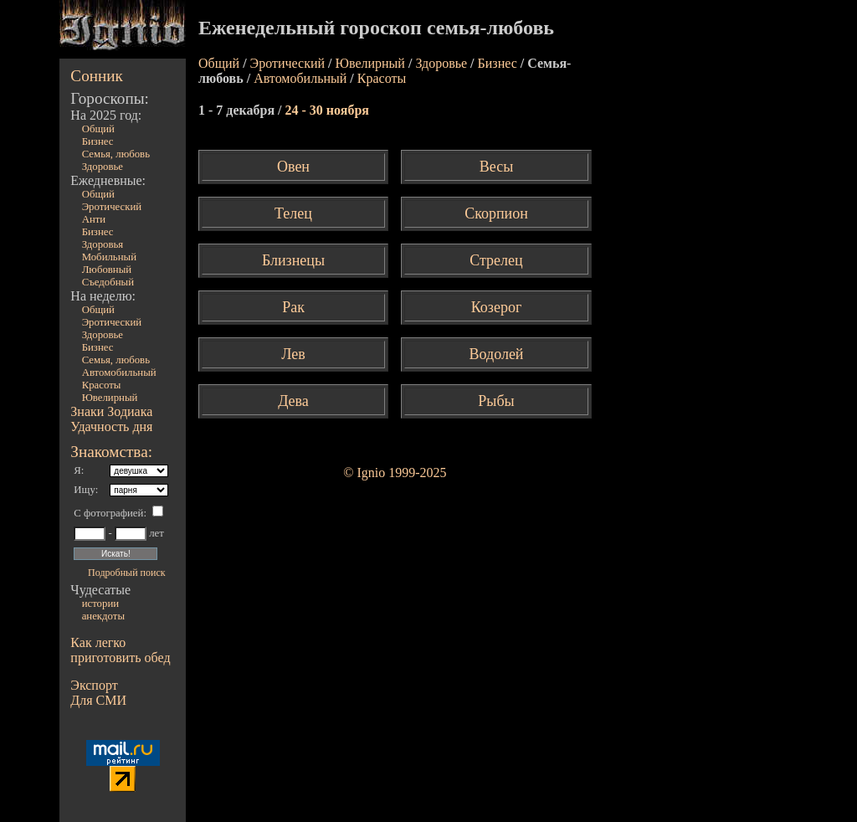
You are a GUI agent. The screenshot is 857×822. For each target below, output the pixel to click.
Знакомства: (111, 451)
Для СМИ (98, 700)
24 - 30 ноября (327, 110)
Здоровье (102, 166)
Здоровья (103, 244)
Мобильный (109, 257)
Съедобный (108, 282)
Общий (98, 129)
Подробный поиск (126, 572)
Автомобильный (119, 372)
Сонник (96, 76)
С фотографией (108, 513)
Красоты (101, 385)
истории (100, 603)
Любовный (107, 269)
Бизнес (98, 141)
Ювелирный (110, 397)
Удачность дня (111, 426)
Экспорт (93, 685)
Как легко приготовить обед (120, 650)
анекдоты (103, 616)
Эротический (112, 207)
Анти (94, 219)
